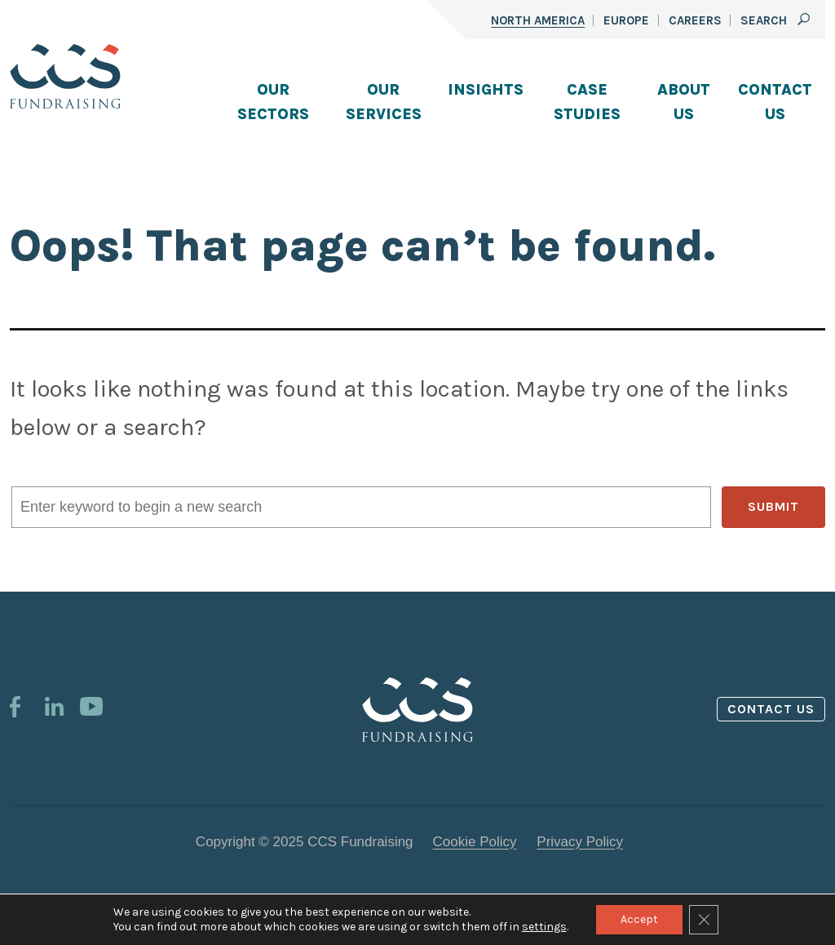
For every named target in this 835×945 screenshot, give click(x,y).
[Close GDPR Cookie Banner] (703, 919)
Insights (486, 90)
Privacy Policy (580, 842)
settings (544, 927)
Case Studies (587, 102)
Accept (639, 919)
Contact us (771, 709)
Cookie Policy (475, 842)
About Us (683, 102)
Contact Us (775, 102)
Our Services (384, 102)
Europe (626, 20)
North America (538, 20)
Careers (695, 20)
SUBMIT (773, 506)
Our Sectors (273, 102)
